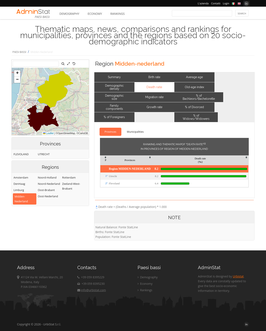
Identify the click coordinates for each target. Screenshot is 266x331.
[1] (205, 143)
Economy (95, 14)
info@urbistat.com (91, 290)
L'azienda (203, 3)
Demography (69, 14)
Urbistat (238, 276)
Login (226, 3)
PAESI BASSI (19, 52)
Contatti (215, 3)
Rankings (117, 14)
